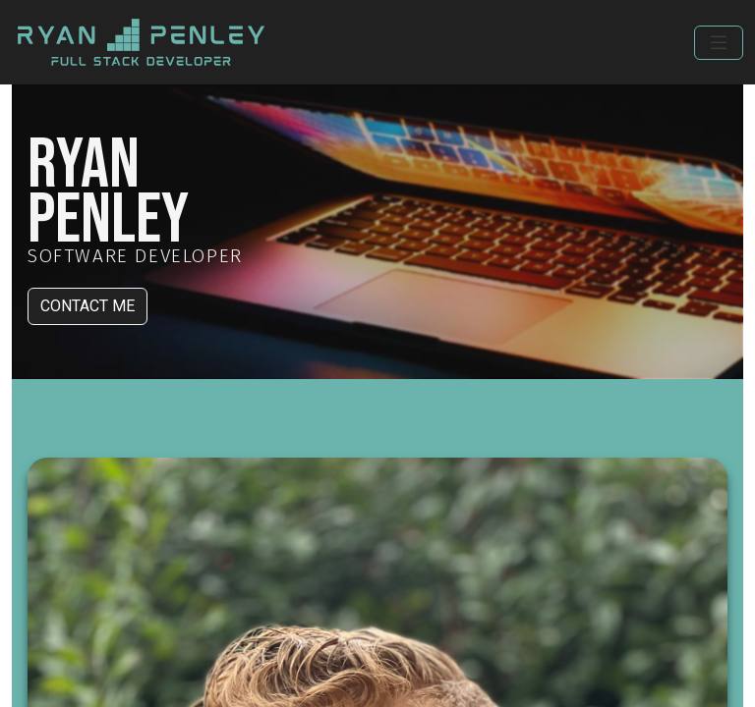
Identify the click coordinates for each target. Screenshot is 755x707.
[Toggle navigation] (718, 43)
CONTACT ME (87, 306)
